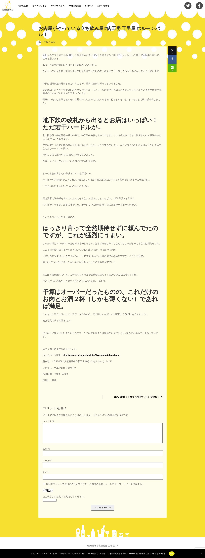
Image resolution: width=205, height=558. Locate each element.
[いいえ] (201, 553)
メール (47, 464)
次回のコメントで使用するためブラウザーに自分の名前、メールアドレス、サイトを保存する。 (95, 487)
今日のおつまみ (39, 6)
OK (171, 553)
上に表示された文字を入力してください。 (64, 500)
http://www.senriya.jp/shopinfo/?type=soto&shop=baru (91, 355)
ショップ (89, 6)
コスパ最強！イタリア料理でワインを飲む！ (138, 397)
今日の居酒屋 (75, 6)
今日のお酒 (23, 6)
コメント (48, 421)
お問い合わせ (103, 6)
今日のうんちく (58, 6)
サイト (46, 475)
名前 (46, 452)
